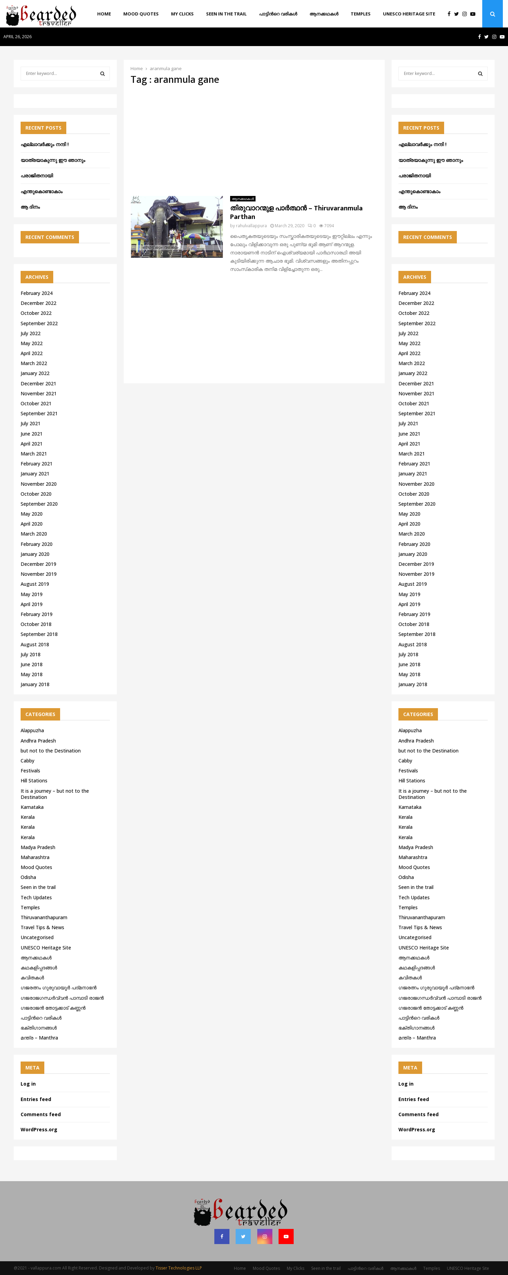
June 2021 (32, 433)
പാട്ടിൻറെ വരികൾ (278, 14)
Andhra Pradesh (38, 740)
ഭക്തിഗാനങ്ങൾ (39, 1027)
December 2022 (38, 303)
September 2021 (39, 413)
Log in (28, 1083)
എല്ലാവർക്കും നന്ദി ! (45, 144)
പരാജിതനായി (37, 175)
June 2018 (32, 664)
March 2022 (34, 363)
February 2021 (37, 463)
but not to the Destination (51, 750)
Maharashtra (35, 857)
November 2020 (39, 484)
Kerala (28, 817)
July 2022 (31, 333)
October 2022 (36, 313)
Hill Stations (34, 780)
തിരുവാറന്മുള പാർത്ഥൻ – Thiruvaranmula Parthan (296, 212)
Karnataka (32, 807)
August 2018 (35, 644)
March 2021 (34, 453)
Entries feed (36, 1099)
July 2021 (31, 423)
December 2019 (38, 564)
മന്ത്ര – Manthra (39, 1037)
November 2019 (39, 574)
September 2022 (39, 323)
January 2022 (35, 373)
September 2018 (39, 634)
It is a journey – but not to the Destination (55, 794)
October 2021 (36, 403)
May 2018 (32, 674)
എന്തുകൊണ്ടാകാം (42, 191)
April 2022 (32, 353)
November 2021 (39, 393)
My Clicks (182, 14)
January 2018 (35, 684)
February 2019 (37, 614)
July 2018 (31, 654)
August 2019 (35, 584)
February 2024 (37, 293)
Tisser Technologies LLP (179, 1268)
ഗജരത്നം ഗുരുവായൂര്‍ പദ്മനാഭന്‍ (59, 987)
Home (104, 14)
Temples (361, 14)
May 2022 (32, 343)
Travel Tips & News (42, 927)
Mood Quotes (141, 14)
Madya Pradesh (38, 847)
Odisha (28, 877)
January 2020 (35, 554)
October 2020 (36, 494)
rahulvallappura (251, 226)
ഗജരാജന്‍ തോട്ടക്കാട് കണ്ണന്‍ (53, 1007)
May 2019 (32, 594)
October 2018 (36, 624)
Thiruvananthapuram (44, 917)
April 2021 (32, 443)
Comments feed (41, 1114)
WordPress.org (39, 1129)
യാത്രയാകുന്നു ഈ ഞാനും (53, 160)
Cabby (27, 760)
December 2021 (38, 383)
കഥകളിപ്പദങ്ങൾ (39, 967)
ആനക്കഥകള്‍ (323, 14)
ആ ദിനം (30, 207)
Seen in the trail (226, 14)
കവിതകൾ (32, 977)
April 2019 (32, 604)
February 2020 (37, 544)
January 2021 (35, 473)
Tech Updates (36, 897)
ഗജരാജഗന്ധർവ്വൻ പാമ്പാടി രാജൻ (62, 997)
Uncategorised (37, 937)
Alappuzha (32, 730)
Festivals (30, 770)
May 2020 (32, 513)
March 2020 (34, 533)
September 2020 (39, 504)
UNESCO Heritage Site (409, 14)
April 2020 (32, 523)
